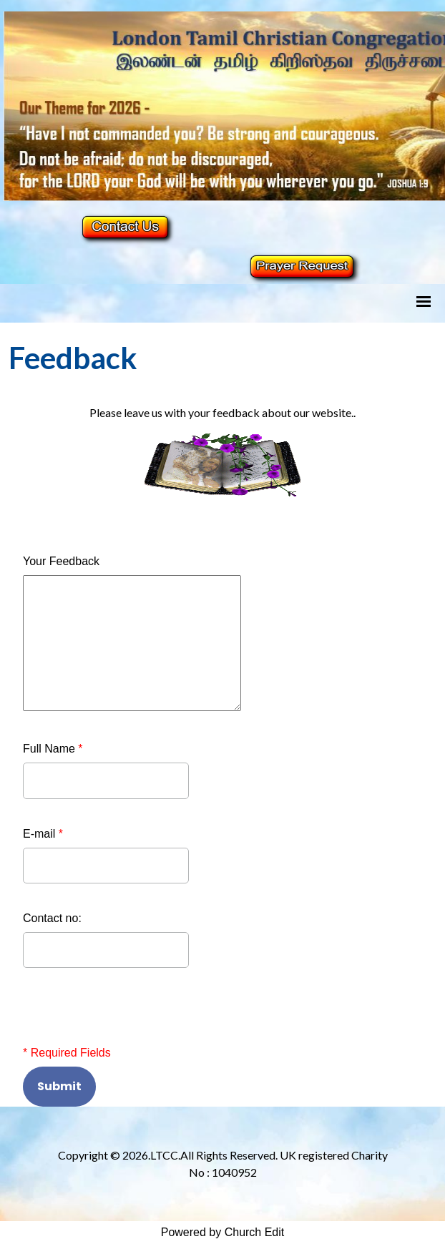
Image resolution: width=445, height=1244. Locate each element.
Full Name (53, 749)
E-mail (43, 834)
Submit (59, 1086)
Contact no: (52, 918)
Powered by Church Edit (223, 1232)
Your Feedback (61, 561)
